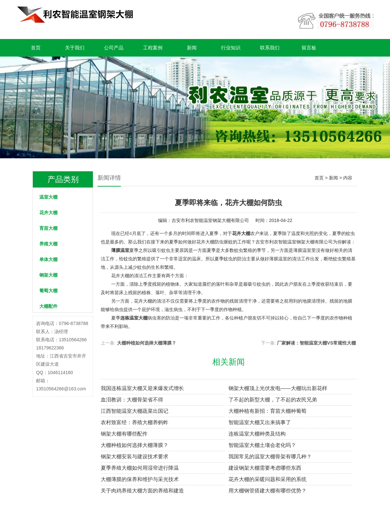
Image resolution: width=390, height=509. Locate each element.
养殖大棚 (48, 243)
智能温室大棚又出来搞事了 (259, 422)
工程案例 (152, 47)
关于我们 (74, 47)
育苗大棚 (48, 228)
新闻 (192, 47)
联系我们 (270, 47)
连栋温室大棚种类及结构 (257, 434)
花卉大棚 (48, 212)
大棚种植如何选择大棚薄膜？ (146, 343)
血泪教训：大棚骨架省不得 (132, 399)
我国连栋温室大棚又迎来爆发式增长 (142, 388)
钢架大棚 (48, 275)
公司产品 (114, 47)
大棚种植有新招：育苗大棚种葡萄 (267, 411)
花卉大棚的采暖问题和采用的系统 (267, 479)
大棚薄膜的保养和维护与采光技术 (140, 479)
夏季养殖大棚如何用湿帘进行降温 (140, 468)
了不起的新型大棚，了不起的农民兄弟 (272, 399)
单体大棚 (48, 259)
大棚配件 (48, 306)
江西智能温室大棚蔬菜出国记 (134, 411)
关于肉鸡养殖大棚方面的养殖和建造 (142, 490)
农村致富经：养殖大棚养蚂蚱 (134, 422)
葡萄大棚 (48, 290)
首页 (36, 47)
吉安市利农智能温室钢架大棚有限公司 (210, 220)
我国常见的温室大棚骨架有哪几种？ (270, 456)
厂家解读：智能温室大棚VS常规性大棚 (316, 343)
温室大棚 (48, 197)
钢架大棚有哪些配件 (124, 434)
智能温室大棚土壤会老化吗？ (262, 445)
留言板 (309, 47)
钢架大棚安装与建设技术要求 (134, 456)
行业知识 (230, 47)
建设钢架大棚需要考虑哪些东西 (264, 468)
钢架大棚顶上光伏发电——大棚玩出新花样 (277, 388)
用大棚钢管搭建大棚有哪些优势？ (267, 490)
